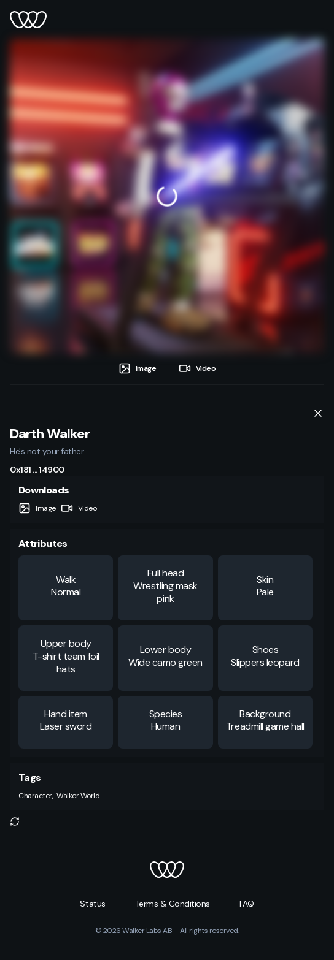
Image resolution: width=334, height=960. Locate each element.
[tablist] (167, 369)
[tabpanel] (167, 196)
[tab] (137, 368)
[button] (15, 821)
